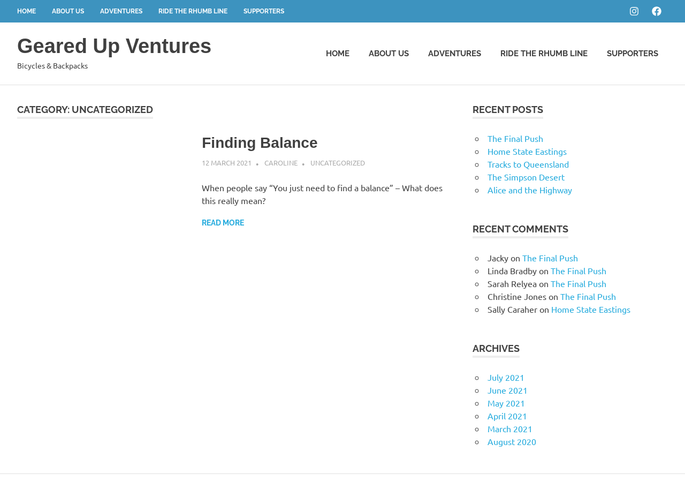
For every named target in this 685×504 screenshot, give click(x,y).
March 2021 (510, 428)
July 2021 (506, 377)
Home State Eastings (527, 151)
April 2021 (507, 415)
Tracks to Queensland (528, 164)
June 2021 (508, 390)
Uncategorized (337, 162)
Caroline (281, 162)
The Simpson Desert (526, 176)
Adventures (121, 11)
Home (26, 11)
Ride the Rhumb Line (192, 11)
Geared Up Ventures (114, 46)
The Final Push (515, 138)
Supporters (263, 11)
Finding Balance (259, 142)
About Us (68, 11)
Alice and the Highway (530, 189)
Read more (223, 223)
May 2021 (506, 402)
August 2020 (512, 441)
